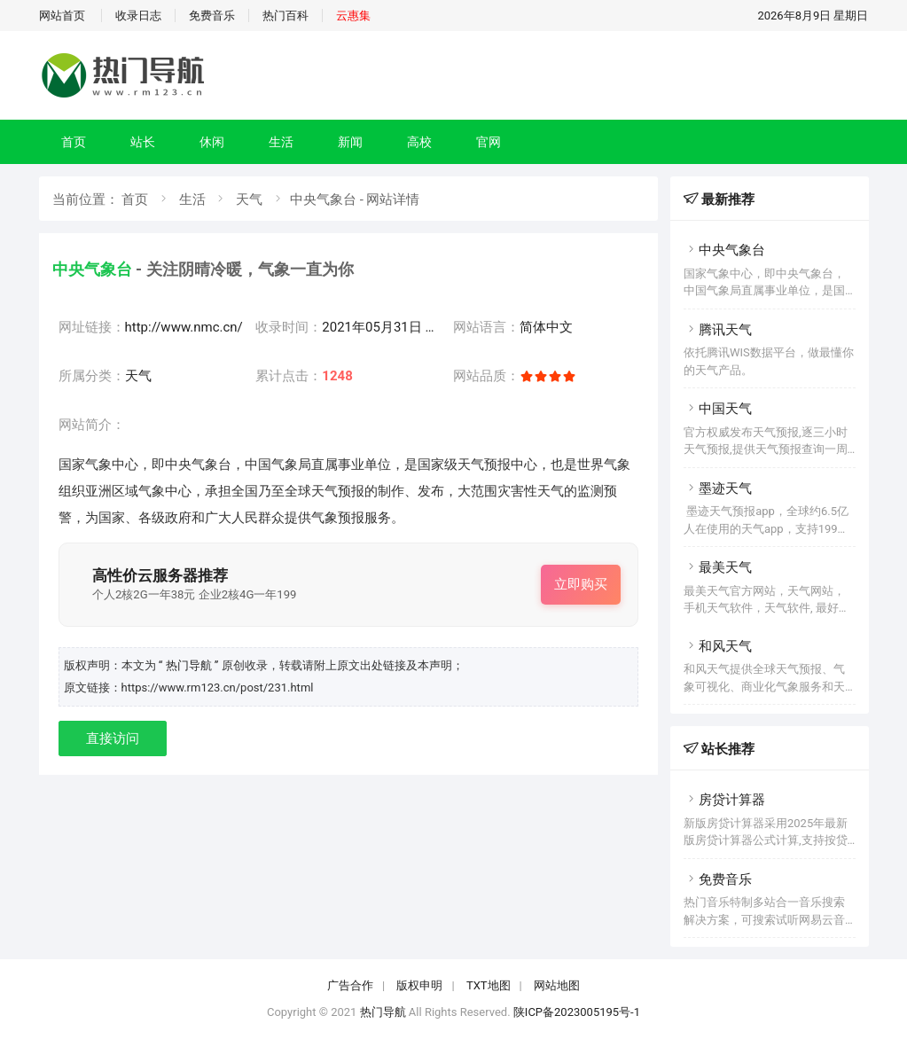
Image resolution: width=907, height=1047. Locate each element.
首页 (73, 142)
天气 (249, 199)
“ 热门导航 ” (190, 665)
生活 (281, 142)
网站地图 (557, 985)
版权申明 (419, 985)
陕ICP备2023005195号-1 (576, 1012)
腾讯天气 (718, 330)
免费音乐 (212, 15)
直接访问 (112, 738)
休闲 (211, 142)
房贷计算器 (724, 800)
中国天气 (718, 409)
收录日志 (138, 15)
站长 (142, 142)
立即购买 (580, 584)
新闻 (350, 142)
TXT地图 (488, 985)
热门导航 (383, 1012)
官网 (488, 142)
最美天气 (718, 567)
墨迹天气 (718, 488)
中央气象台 (724, 250)
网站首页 (62, 15)
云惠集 (353, 15)
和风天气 (718, 646)
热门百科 (285, 15)
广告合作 (350, 985)
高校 (419, 142)
